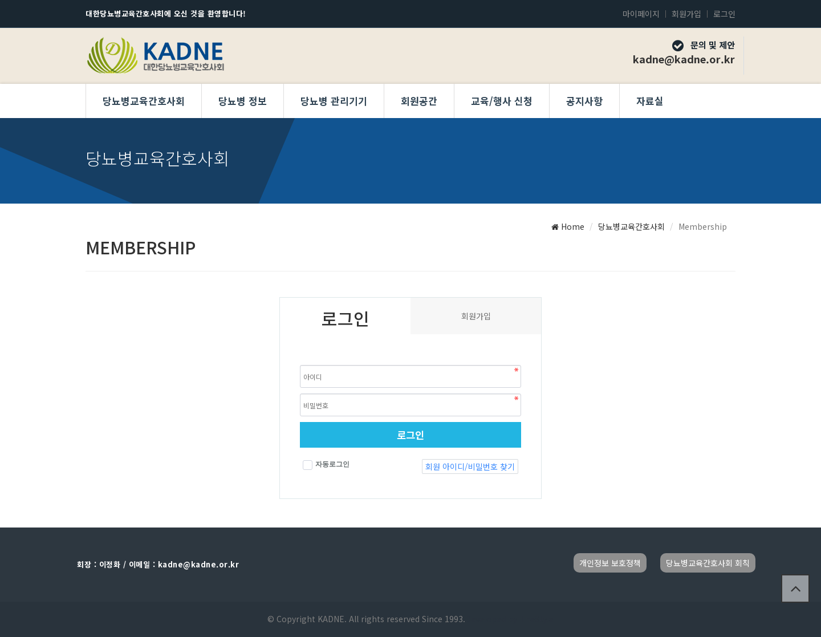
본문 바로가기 (0, 0)
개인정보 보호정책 (610, 563)
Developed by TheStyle (509, 618)
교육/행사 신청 (502, 101)
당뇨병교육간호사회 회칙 (708, 563)
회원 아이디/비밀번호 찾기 (470, 466)
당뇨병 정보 (242, 101)
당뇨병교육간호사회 (144, 101)
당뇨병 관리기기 (333, 101)
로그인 (724, 13)
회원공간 (419, 101)
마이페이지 (641, 13)
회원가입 (686, 13)
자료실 (650, 101)
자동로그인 (326, 465)
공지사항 (584, 101)
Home (567, 226)
